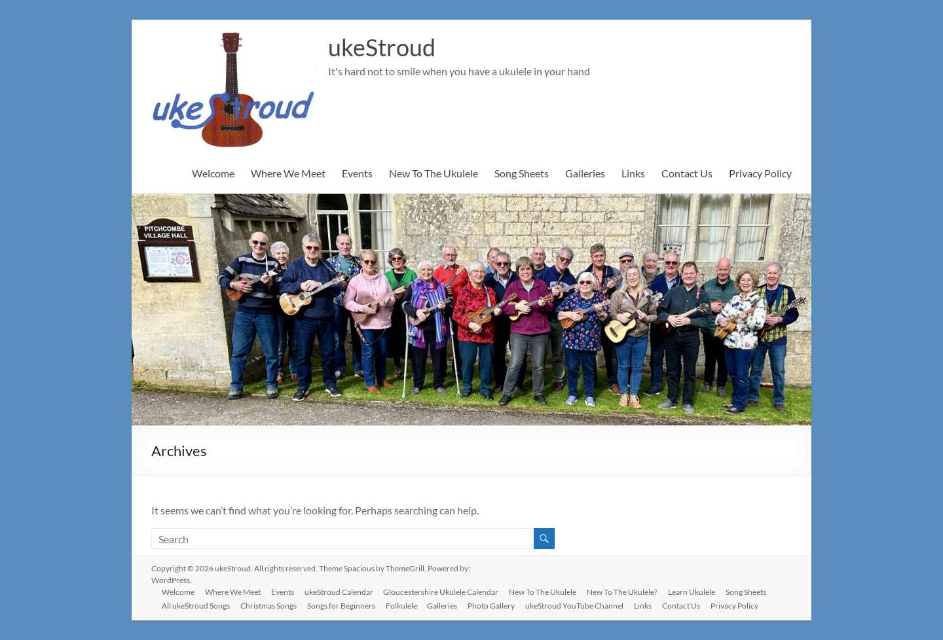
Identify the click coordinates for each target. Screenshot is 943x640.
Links (633, 173)
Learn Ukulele (692, 592)
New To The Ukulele (433, 173)
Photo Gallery (491, 606)
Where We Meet (288, 173)
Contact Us (686, 173)
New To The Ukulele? (622, 592)
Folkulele (401, 606)
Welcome (213, 173)
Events (357, 173)
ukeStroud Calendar (339, 592)
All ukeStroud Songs (196, 606)
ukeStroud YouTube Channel (575, 606)
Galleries (585, 173)
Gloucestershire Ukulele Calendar (441, 592)
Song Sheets (521, 173)
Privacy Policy (760, 173)
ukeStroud (381, 47)
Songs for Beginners (341, 606)
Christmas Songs (268, 606)
